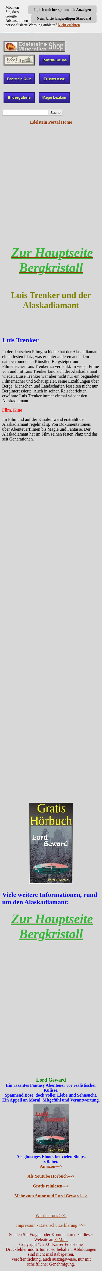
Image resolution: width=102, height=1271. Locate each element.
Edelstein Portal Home (51, 122)
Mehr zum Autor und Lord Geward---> (51, 1195)
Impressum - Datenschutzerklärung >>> (51, 1225)
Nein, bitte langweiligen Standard (64, 18)
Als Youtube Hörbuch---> (51, 1176)
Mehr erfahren (69, 25)
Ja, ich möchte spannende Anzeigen (62, 10)
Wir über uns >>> (51, 1215)
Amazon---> (51, 1166)
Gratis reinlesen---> (51, 1186)
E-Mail (61, 1239)
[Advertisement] (51, 189)
